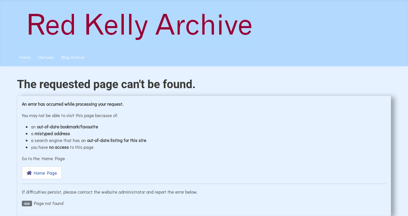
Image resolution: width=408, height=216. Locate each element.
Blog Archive (73, 57)
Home (25, 57)
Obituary (46, 57)
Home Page (42, 173)
